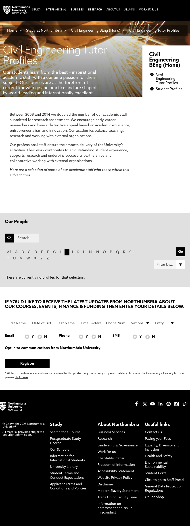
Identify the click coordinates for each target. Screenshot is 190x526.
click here (21, 377)
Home (12, 31)
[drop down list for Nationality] (140, 323)
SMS (116, 336)
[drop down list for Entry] (165, 323)
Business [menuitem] (77, 9)
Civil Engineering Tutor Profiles (154, 31)
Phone (64, 336)
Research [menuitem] (95, 9)
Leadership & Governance (118, 445)
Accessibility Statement (116, 471)
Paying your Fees (158, 439)
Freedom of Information (116, 465)
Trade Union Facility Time (117, 497)
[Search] (26, 238)
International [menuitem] (56, 9)
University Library (64, 467)
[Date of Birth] (42, 323)
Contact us (153, 432)
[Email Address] (91, 323)
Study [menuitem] (36, 9)
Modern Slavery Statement (118, 491)
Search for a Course (65, 432)
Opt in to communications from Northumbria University (52, 348)
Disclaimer (106, 484)
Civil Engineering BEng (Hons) (95, 31)
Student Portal (156, 473)
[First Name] (17, 323)
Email (9, 336)
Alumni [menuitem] (129, 9)
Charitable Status (111, 458)
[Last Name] (66, 323)
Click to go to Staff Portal (164, 480)
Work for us (107, 452)
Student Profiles (169, 89)
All (9, 252)
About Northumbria (118, 425)
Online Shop (154, 497)
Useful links (157, 425)
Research (105, 439)
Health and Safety (158, 456)
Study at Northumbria (44, 31)
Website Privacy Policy (115, 478)
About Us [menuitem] (113, 9)
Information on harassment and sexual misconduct (115, 508)
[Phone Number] (116, 323)
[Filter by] (169, 264)
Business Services (111, 432)
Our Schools (59, 450)
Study (56, 425)
